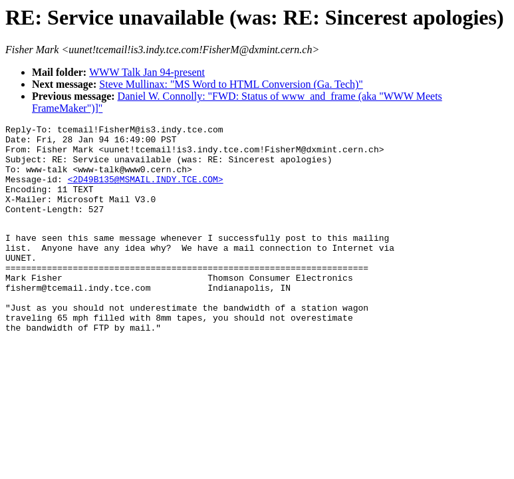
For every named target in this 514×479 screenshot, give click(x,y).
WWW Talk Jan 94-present (147, 72)
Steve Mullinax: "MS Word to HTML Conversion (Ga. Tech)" (231, 84)
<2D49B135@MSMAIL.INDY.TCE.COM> (145, 191)
